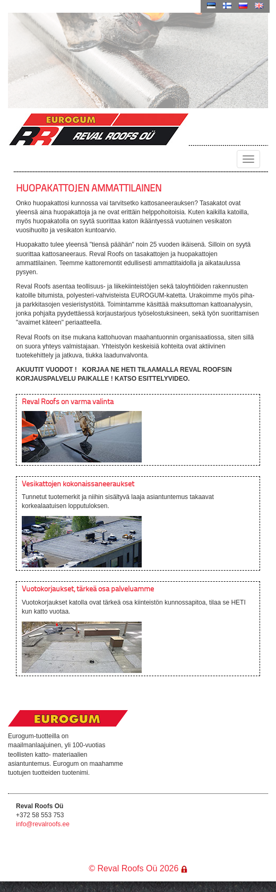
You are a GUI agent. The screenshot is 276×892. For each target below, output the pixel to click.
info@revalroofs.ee (43, 824)
